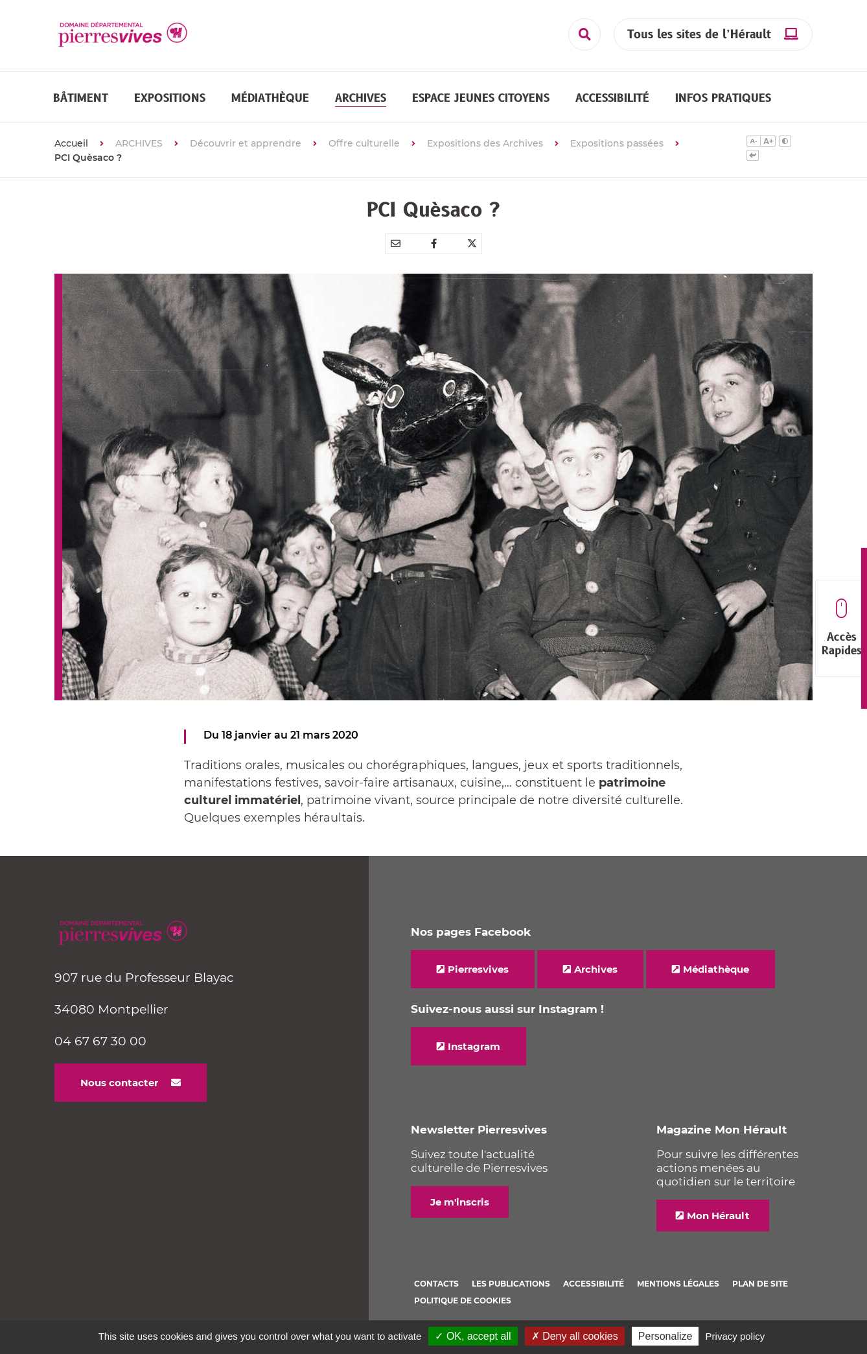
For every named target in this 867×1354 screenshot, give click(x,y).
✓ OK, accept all (473, 1336)
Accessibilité (593, 1284)
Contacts (436, 1284)
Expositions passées (617, 143)
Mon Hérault (718, 1215)
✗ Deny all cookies (574, 1336)
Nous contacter (119, 1082)
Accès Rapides (841, 629)
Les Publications (511, 1284)
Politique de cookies (462, 1300)
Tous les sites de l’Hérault (699, 35)
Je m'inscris (459, 1202)
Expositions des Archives (485, 143)
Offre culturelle (364, 143)
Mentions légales (678, 1284)
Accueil (71, 143)
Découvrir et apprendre (245, 143)
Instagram (474, 1046)
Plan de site (760, 1284)
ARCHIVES (139, 143)
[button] (80, 98)
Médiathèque (716, 969)
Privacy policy (735, 1336)
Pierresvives (478, 969)
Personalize (665, 1336)
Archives (596, 969)
